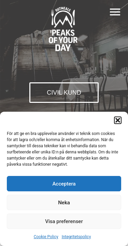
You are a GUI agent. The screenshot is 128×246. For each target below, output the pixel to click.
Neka (64, 203)
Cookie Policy (46, 236)
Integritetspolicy (76, 236)
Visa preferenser (64, 221)
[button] (117, 120)
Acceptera (63, 184)
